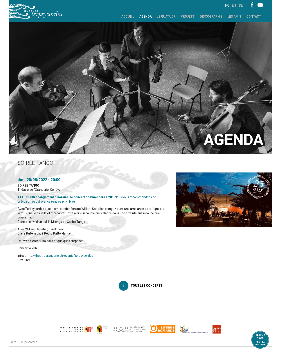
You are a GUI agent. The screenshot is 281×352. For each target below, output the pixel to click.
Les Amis (234, 16)
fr (227, 5)
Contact (253, 16)
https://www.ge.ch (103, 329)
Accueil (127, 16)
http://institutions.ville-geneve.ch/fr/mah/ (129, 329)
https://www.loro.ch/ (162, 329)
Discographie (211, 16)
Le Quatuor (166, 16)
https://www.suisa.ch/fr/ (216, 329)
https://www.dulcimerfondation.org (194, 329)
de (241, 5)
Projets (188, 16)
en (234, 5)
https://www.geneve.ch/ (76, 329)
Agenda (145, 16)
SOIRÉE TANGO (28, 185)
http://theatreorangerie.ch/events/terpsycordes (60, 255)
